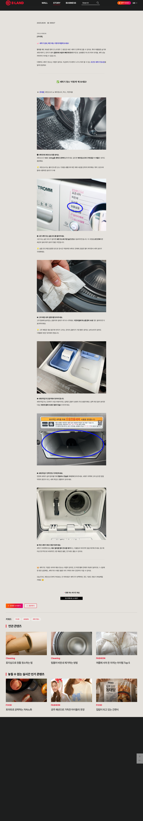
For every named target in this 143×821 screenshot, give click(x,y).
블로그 (123, 802)
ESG (62, 803)
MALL (45, 4)
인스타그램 (118, 802)
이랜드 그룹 (15, 795)
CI (34, 812)
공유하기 (30, 673)
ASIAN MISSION (41, 807)
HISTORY (37, 799)
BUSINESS (71, 4)
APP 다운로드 (123, 4)
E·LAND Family (113, 795)
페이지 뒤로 (140, 761)
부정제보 (81, 799)
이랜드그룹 (15, 4)
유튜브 (129, 802)
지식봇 (15, 54)
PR (61, 794)
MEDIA (63, 807)
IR (61, 799)
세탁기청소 (36, 54)
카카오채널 (135, 802)
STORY (56, 4)
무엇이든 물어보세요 (86, 803)
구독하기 (119, 805)
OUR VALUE (39, 794)
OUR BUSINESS (40, 803)
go (134, 795)
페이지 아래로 (140, 756)
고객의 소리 (82, 794)
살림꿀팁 (25, 54)
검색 (98, 4)
